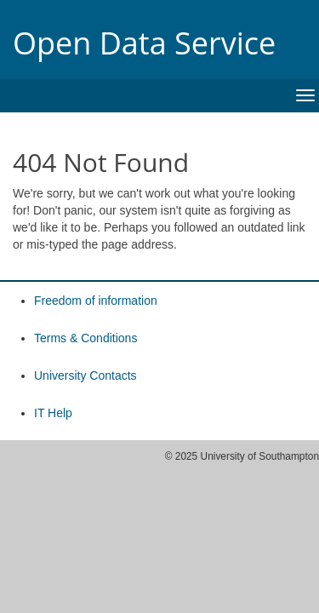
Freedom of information (95, 300)
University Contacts (85, 375)
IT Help (53, 413)
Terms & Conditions (85, 338)
